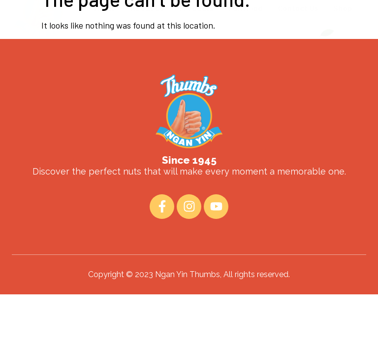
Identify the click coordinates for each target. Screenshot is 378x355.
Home (105, 40)
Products (196, 40)
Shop (342, 40)
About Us (147, 40)
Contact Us (298, 40)
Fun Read (245, 40)
